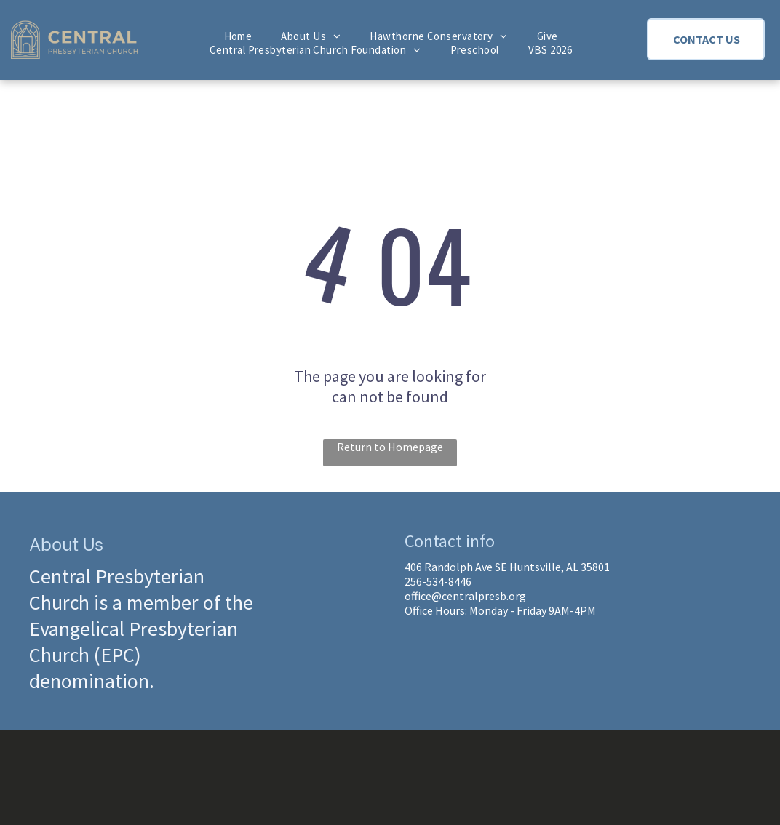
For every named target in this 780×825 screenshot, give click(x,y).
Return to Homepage (390, 446)
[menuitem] (238, 36)
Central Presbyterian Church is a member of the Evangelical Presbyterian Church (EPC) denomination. (141, 628)
